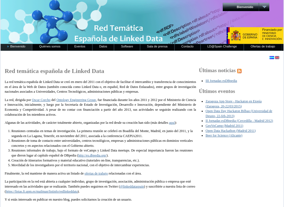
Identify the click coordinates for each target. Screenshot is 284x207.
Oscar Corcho (41, 100)
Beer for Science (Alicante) (224, 135)
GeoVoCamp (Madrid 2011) (224, 126)
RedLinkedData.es (58, 8)
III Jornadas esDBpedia (221, 81)
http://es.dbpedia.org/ (92, 155)
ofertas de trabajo (96, 173)
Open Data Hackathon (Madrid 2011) (231, 131)
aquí (172, 123)
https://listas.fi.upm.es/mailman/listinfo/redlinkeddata (42, 191)
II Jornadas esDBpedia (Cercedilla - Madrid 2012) (239, 121)
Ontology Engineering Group (76, 100)
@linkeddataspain (132, 186)
